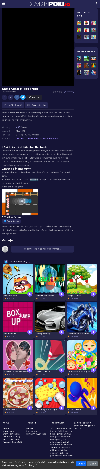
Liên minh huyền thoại (36, 434)
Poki (28, 431)
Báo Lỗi (34, 97)
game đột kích (57, 453)
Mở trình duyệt (13, 105)
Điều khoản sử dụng (11, 436)
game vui (61, 442)
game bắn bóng (62, 450)
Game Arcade (32, 138)
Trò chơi (54, 428)
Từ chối (92, 463)
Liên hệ (29, 428)
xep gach (7, 428)
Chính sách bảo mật (12, 434)
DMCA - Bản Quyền (11, 439)
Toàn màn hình (36, 105)
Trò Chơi (20, 138)
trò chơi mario (59, 443)
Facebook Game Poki (12, 442)
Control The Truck (49, 138)
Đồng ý (81, 463)
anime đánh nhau (64, 455)
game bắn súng (64, 434)
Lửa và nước (8, 431)
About (6, 422)
